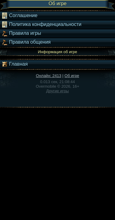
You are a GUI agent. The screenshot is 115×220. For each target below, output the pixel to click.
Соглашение (19, 16)
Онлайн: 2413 (48, 75)
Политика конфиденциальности (41, 24)
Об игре (71, 75)
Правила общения (26, 42)
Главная (15, 64)
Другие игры (57, 91)
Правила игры (21, 33)
